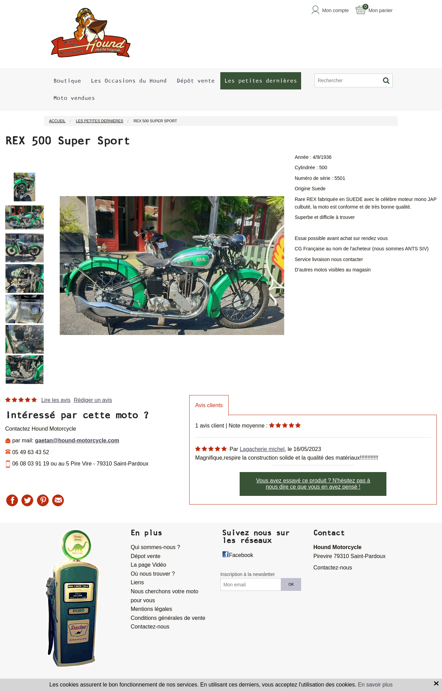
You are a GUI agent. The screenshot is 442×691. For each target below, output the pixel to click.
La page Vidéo (148, 565)
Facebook (241, 555)
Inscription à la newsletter (247, 574)
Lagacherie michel (262, 449)
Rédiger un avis (93, 400)
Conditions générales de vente (168, 618)
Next (49, 269)
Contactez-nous (150, 627)
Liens (137, 582)
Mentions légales (151, 609)
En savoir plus (375, 685)
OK (291, 584)
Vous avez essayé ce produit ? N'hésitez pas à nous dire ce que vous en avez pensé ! (313, 484)
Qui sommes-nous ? (155, 547)
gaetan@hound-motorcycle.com (77, 440)
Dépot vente (145, 556)
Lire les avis (55, 400)
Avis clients (209, 405)
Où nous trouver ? (153, 574)
